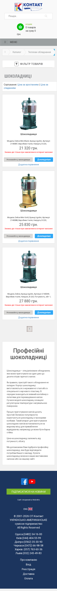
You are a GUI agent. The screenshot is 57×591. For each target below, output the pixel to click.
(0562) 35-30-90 (33, 541)
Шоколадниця (28, 134)
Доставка (28, 573)
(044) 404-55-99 (31, 538)
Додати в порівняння (28, 164)
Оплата (28, 578)
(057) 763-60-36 (33, 549)
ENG (28, 508)
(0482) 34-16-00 (32, 534)
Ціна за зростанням (27, 84)
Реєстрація (28, 569)
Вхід (28, 564)
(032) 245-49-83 (32, 553)
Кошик (29, 24)
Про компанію (28, 559)
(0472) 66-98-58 (34, 545)
